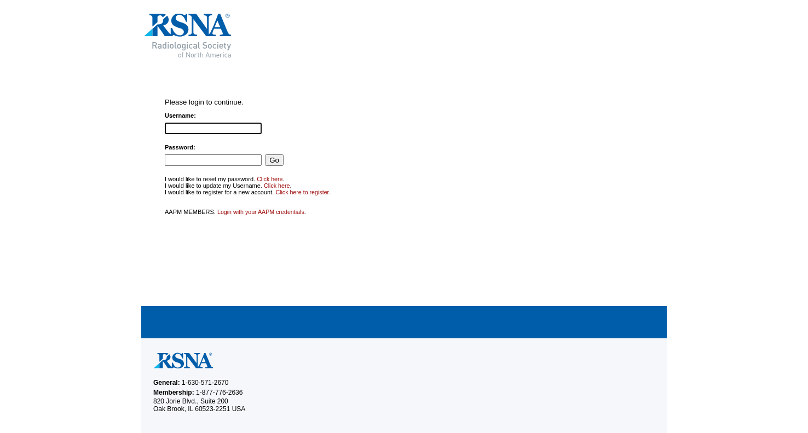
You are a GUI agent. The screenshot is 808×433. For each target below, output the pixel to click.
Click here (269, 179)
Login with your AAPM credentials (260, 212)
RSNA (266, 35)
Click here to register (302, 192)
